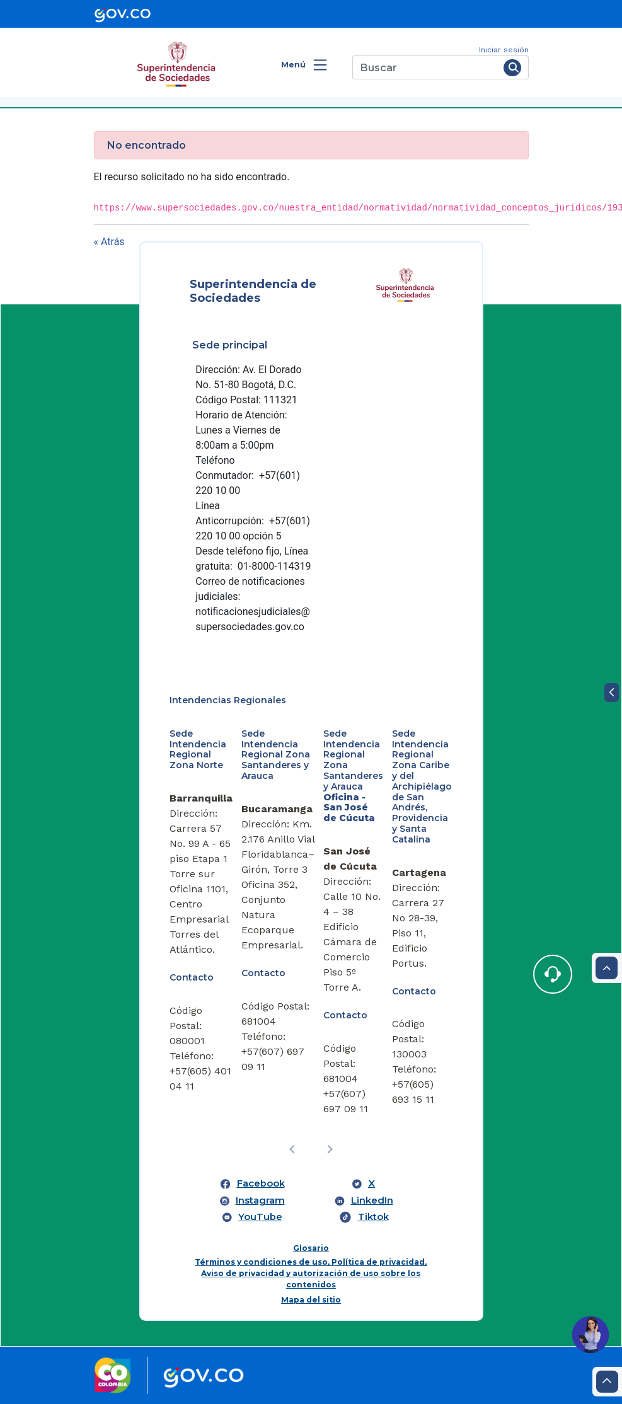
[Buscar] (425, 67)
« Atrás (109, 242)
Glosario (311, 1248)
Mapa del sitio (311, 1299)
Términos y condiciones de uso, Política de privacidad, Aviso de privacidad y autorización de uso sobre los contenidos (311, 1273)
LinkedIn (372, 1200)
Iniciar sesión (504, 49)
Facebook (261, 1183)
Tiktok (373, 1217)
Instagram (260, 1200)
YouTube (260, 1217)
